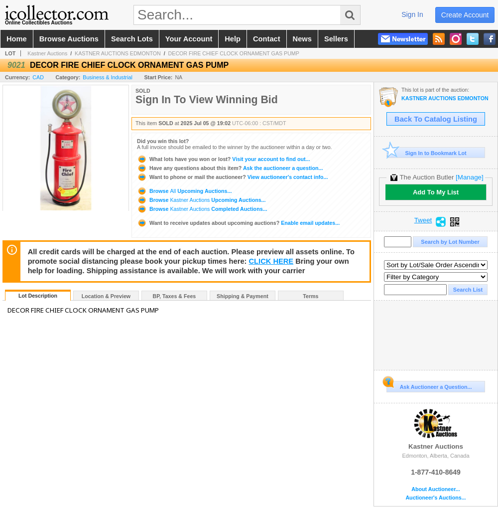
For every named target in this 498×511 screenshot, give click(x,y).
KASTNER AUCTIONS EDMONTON (118, 53)
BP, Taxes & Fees (174, 296)
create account (465, 15)
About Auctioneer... (435, 489)
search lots (132, 39)
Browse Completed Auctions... (202, 209)
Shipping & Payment (242, 296)
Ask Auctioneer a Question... (429, 385)
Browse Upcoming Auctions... (184, 191)
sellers (336, 39)
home (16, 39)
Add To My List (436, 192)
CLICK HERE (271, 261)
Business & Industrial (107, 77)
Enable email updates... (238, 223)
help (233, 39)
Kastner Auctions (47, 53)
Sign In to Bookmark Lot (426, 153)
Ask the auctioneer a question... (230, 168)
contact (266, 39)
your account (188, 39)
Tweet (423, 220)
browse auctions (69, 39)
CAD (38, 77)
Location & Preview (106, 296)
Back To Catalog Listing (435, 119)
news (302, 39)
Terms (310, 296)
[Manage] (469, 177)
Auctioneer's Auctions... (435, 498)
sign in (412, 14)
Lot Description (37, 296)
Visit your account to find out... (223, 159)
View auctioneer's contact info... (232, 177)
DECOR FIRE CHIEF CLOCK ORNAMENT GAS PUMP (233, 53)
